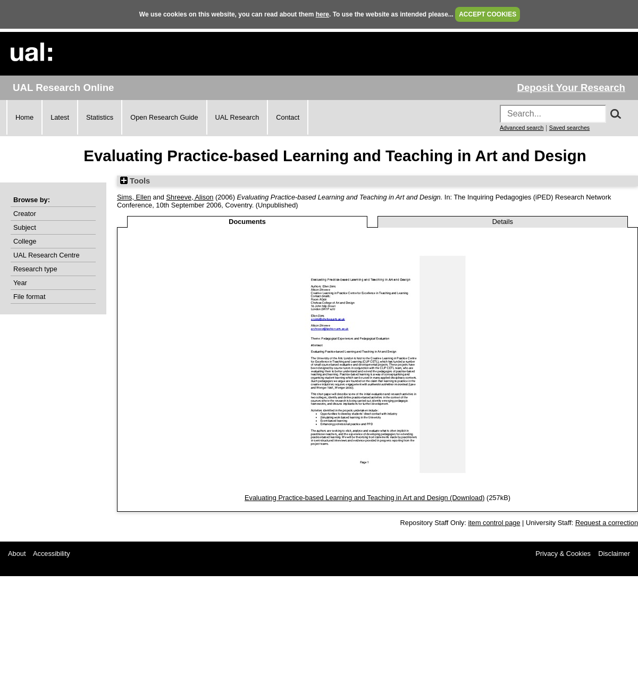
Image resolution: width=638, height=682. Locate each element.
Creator (24, 214)
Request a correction (606, 523)
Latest (60, 117)
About (17, 554)
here (322, 14)
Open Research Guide (164, 117)
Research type (35, 269)
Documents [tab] (247, 222)
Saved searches (569, 127)
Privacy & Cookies (563, 554)
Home (24, 117)
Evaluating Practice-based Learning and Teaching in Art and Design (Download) (365, 498)
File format (29, 297)
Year (20, 283)
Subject (24, 227)
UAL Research (237, 117)
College (24, 241)
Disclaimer (614, 554)
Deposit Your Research (571, 87)
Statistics (99, 117)
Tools (135, 181)
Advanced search (521, 127)
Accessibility (51, 554)
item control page (494, 523)
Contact (287, 117)
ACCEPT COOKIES (487, 14)
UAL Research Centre (46, 255)
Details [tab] (502, 222)
